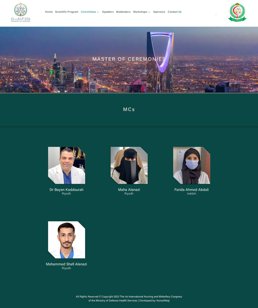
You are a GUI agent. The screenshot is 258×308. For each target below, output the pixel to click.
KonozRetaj (162, 300)
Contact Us (175, 12)
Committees (90, 12)
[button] (211, 12)
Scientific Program (66, 12)
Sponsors (159, 12)
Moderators (123, 12)
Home (48, 12)
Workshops (142, 12)
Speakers (108, 12)
